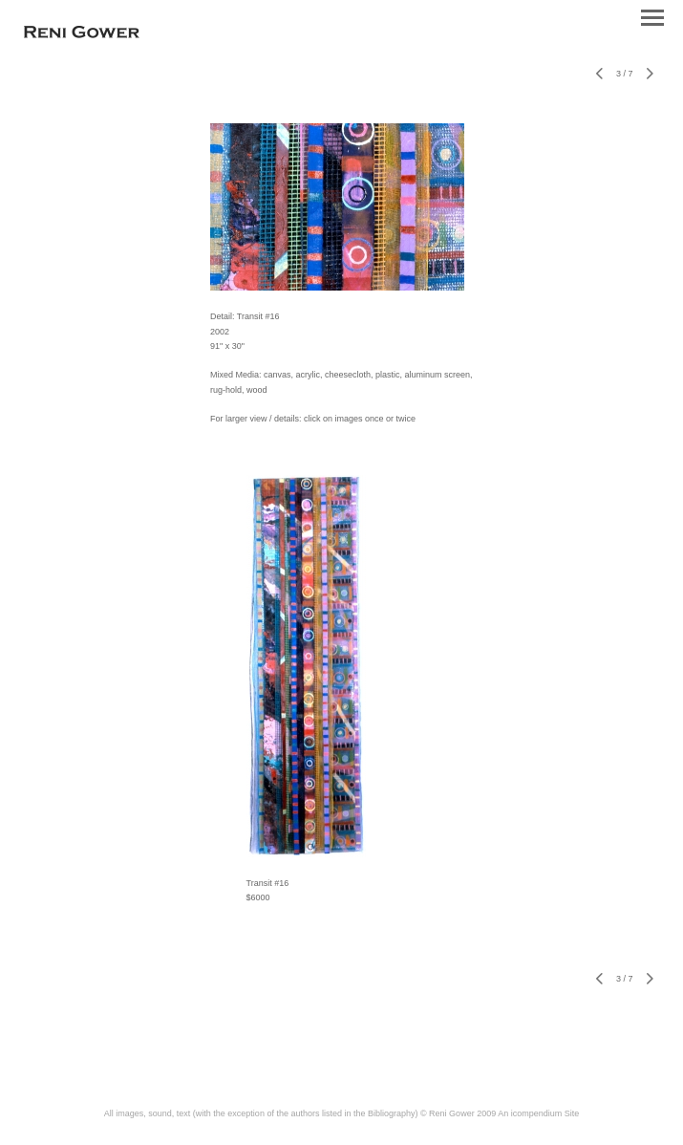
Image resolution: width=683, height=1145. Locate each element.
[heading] (81, 34)
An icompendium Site (538, 1113)
